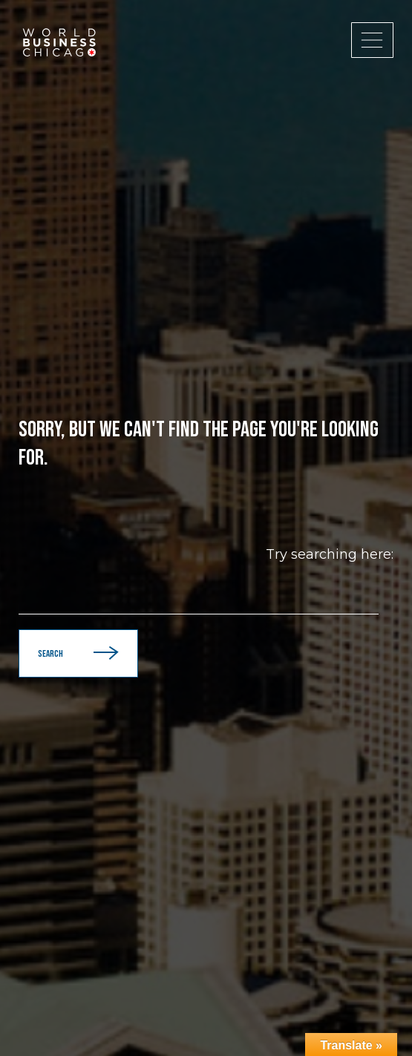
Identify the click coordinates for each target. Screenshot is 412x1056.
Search (78, 653)
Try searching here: (329, 554)
